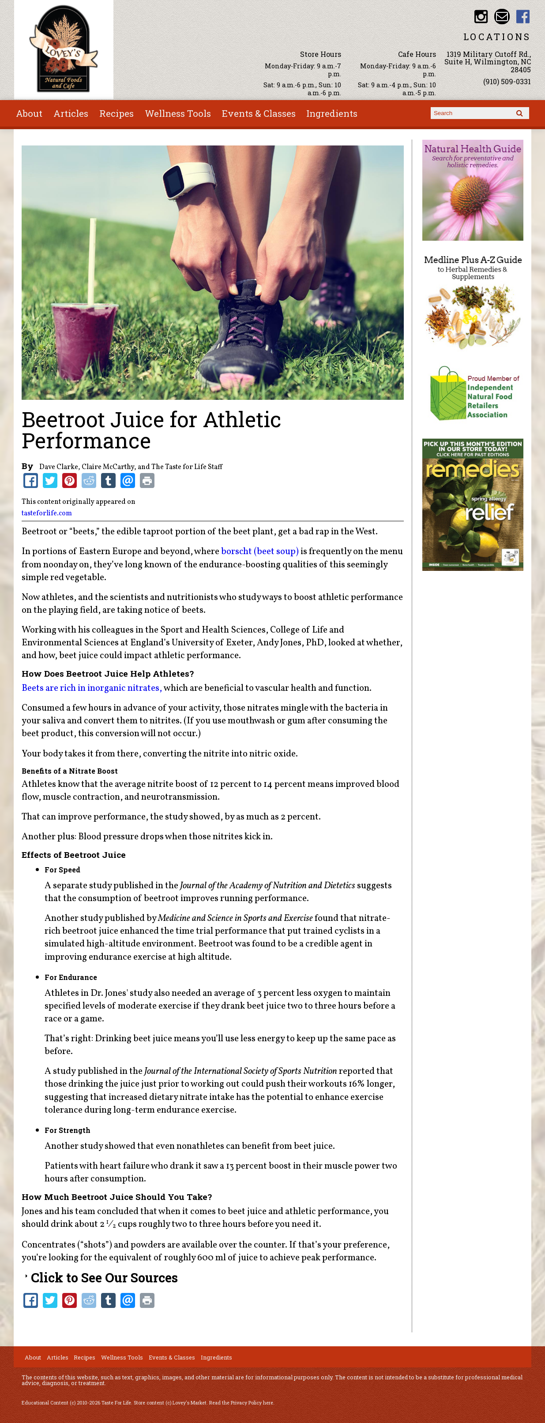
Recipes (116, 113)
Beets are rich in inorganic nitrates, (92, 688)
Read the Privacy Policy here (241, 1403)
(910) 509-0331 (507, 81)
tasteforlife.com (47, 513)
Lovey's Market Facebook (523, 16)
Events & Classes (259, 113)
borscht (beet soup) (260, 551)
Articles (70, 113)
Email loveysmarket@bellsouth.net (502, 16)
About (29, 113)
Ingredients (331, 113)
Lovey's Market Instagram (481, 16)
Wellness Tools (178, 113)
